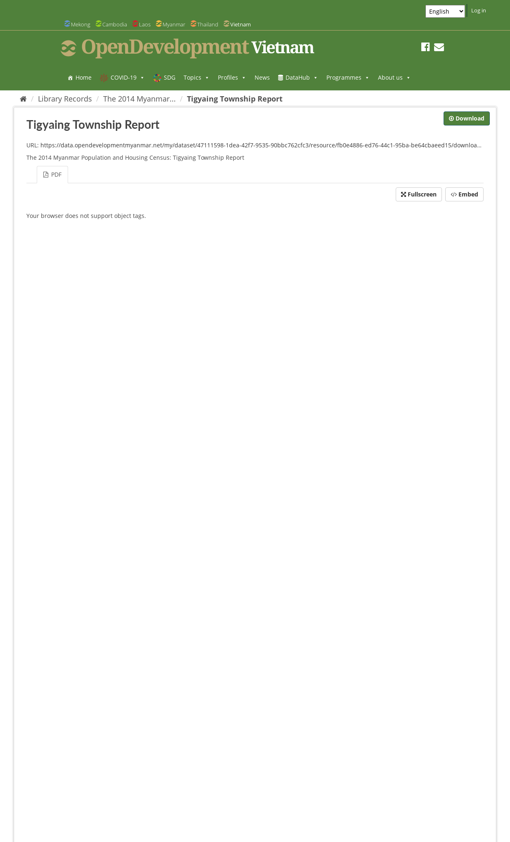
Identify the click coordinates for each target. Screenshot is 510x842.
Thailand (207, 24)
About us (394, 77)
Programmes (348, 77)
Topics (197, 77)
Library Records (65, 99)
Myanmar (174, 24)
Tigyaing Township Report (235, 99)
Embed (464, 194)
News (262, 77)
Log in (478, 10)
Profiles (232, 77)
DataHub (302, 77)
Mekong (80, 24)
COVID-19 (128, 77)
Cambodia (114, 24)
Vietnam (240, 24)
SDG (169, 77)
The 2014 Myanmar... (139, 99)
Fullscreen (419, 194)
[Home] (23, 99)
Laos (145, 24)
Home (84, 77)
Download (466, 118)
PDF (52, 174)
